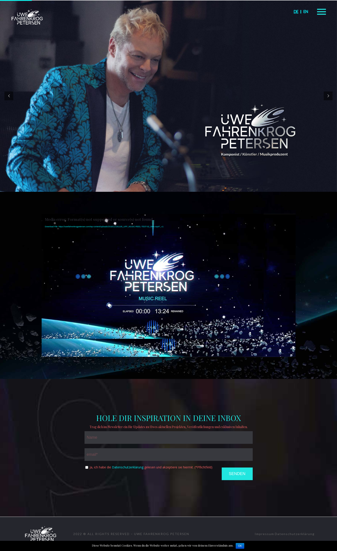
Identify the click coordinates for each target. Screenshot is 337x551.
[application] (168, 285)
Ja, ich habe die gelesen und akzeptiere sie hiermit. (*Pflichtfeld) (151, 467)
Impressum (264, 534)
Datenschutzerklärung (127, 467)
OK (240, 545)
